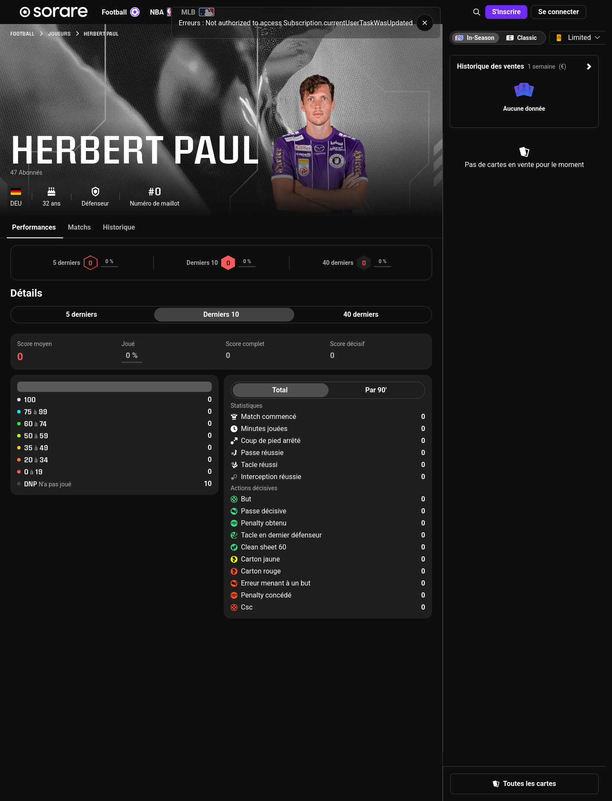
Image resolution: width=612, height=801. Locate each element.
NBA (160, 12)
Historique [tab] (119, 227)
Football (121, 12)
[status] (306, 23)
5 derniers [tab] (81, 314)
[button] (476, 12)
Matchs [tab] (79, 227)
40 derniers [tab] (360, 314)
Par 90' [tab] (376, 390)
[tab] (521, 37)
